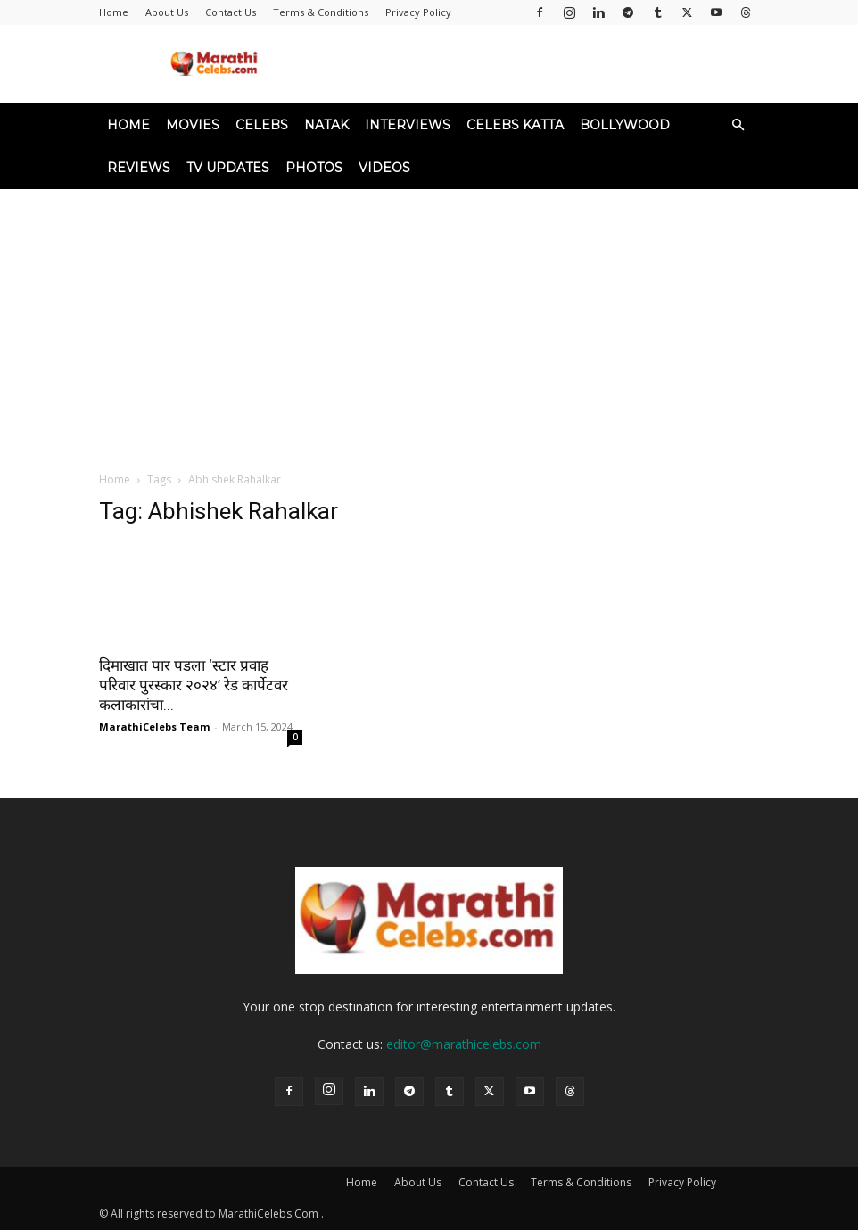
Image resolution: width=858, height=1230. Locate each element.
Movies (192, 125)
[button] (737, 125)
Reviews (138, 168)
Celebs (261, 125)
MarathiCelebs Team (154, 726)
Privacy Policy (418, 12)
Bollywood (625, 125)
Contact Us (230, 12)
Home (113, 12)
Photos (313, 168)
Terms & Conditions (320, 12)
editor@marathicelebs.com (463, 1044)
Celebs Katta (515, 125)
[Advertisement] (429, 323)
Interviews (407, 125)
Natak (326, 125)
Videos (384, 168)
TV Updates (227, 168)
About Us (166, 12)
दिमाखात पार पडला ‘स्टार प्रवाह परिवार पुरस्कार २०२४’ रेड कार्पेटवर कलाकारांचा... (193, 685)
